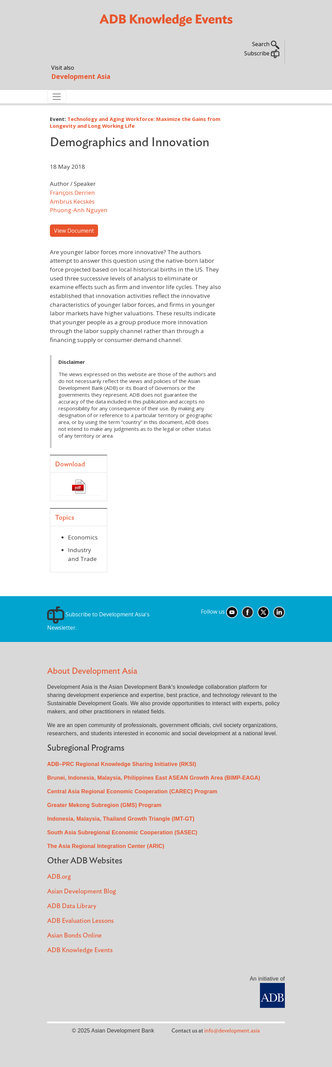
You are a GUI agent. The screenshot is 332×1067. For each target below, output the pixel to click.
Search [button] (265, 44)
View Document (74, 230)
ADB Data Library (71, 906)
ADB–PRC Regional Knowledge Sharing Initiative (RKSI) (121, 764)
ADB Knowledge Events (80, 950)
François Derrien (72, 192)
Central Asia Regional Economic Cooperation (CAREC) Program (132, 791)
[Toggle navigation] (56, 97)
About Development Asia (92, 671)
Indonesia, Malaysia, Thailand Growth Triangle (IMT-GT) (120, 819)
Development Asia (80, 76)
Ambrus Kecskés (72, 201)
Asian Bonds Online (74, 935)
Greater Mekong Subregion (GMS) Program (104, 805)
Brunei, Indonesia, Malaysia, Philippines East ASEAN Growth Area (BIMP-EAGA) (153, 778)
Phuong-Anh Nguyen (79, 210)
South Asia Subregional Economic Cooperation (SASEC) (122, 832)
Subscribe (261, 53)
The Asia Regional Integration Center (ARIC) (105, 846)
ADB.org (59, 877)
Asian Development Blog (81, 891)
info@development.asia (232, 1031)
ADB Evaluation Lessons (80, 921)
